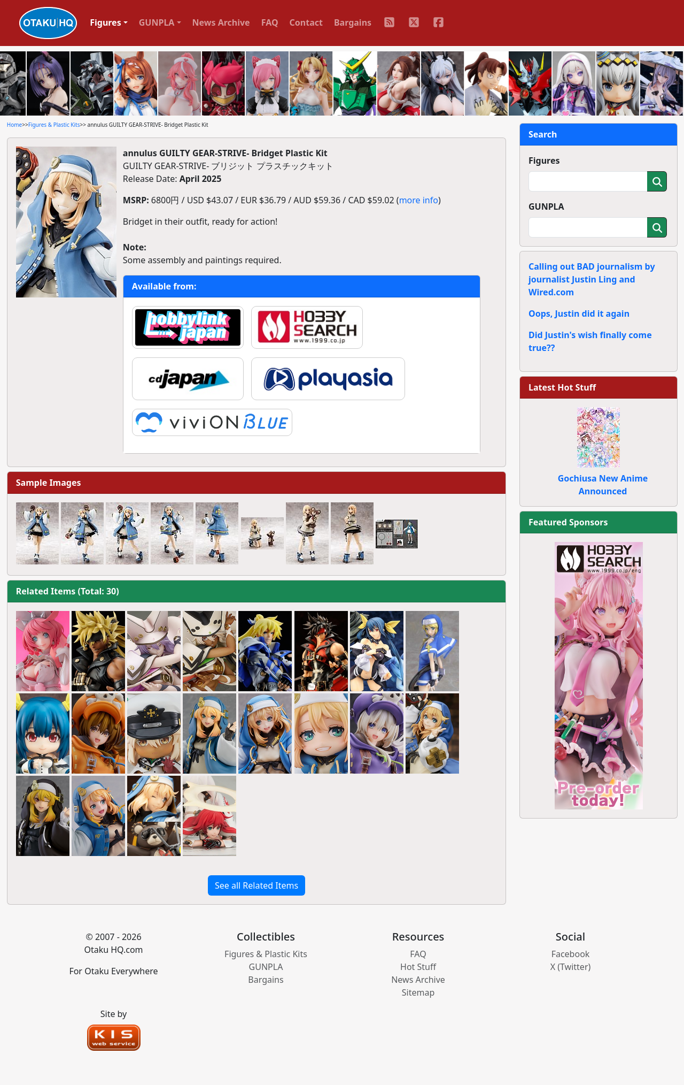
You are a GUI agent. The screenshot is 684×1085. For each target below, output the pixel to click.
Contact (306, 22)
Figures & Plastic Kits (54, 124)
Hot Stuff (418, 967)
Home (14, 124)
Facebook (570, 954)
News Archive (221, 22)
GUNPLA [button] (157, 22)
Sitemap (418, 992)
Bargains (352, 22)
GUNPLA (546, 206)
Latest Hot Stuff (562, 387)
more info (418, 200)
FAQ (269, 22)
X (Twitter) (570, 967)
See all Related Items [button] (256, 885)
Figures (544, 160)
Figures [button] (105, 22)
